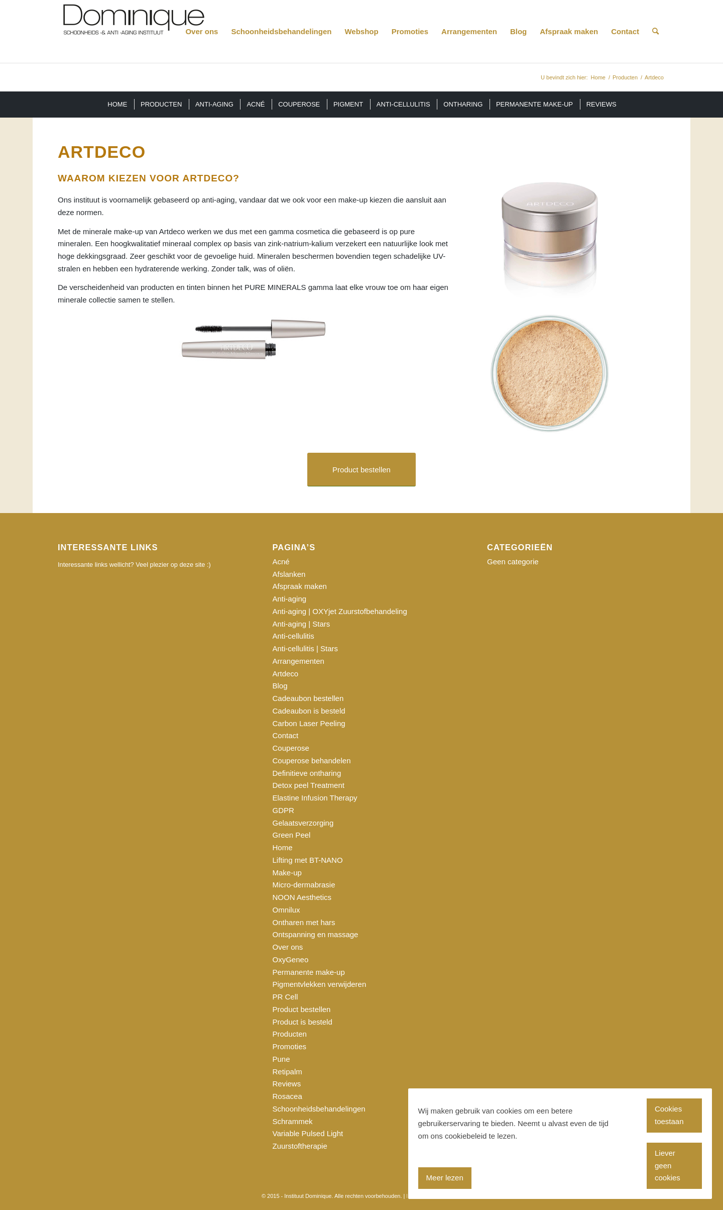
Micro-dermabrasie (304, 884)
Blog (280, 685)
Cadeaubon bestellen (308, 698)
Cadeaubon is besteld (309, 711)
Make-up (287, 872)
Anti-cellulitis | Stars (305, 648)
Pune (281, 1059)
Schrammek (293, 1121)
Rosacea (287, 1096)
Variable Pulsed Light (308, 1133)
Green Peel (292, 835)
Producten (290, 1034)
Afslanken (289, 574)
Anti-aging (290, 598)
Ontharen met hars (304, 922)
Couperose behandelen (312, 760)
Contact (286, 735)
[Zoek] (655, 31)
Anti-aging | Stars (301, 624)
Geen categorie (513, 561)
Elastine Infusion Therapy (315, 797)
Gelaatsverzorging (303, 823)
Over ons (288, 947)
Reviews (287, 1083)
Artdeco (286, 673)
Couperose (291, 748)
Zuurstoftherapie (300, 1146)
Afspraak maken (300, 586)
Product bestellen (302, 1009)
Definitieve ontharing (307, 773)
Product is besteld (302, 1022)
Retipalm (287, 1071)
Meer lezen (444, 1177)
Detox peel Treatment (308, 785)
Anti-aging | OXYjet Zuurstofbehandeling (340, 611)
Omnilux (286, 909)
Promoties (290, 1046)
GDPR (283, 810)
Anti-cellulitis (293, 636)
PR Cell (285, 996)
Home (283, 847)
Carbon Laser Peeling (309, 723)
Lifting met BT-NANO (308, 860)
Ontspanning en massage (315, 934)
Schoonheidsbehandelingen (319, 1108)
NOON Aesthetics (302, 897)
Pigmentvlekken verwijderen (320, 984)
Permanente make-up (309, 972)
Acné (281, 561)
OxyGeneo (291, 959)
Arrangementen (298, 661)
